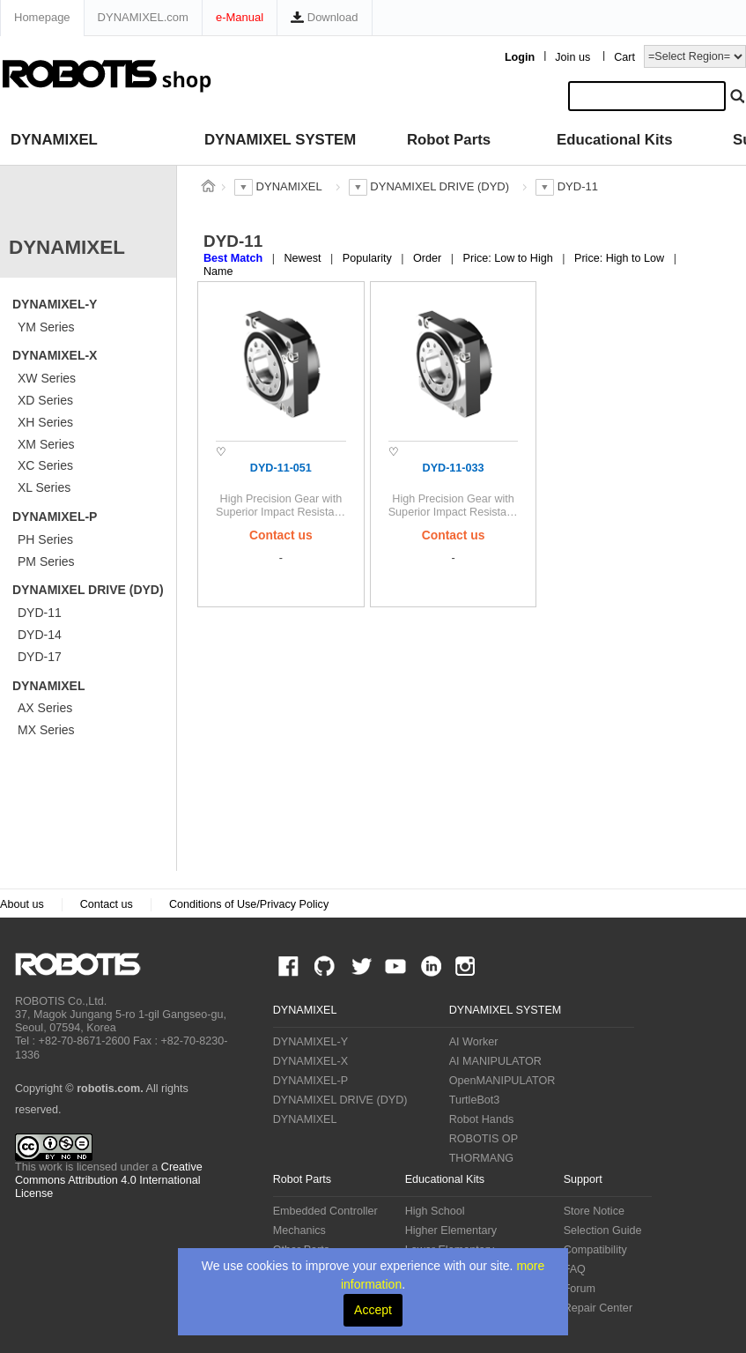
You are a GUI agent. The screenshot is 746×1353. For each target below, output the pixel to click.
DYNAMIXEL (54, 139)
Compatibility (595, 1250)
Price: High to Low (621, 258)
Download (324, 17)
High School (435, 1211)
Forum (579, 1288)
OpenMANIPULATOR (502, 1080)
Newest (304, 258)
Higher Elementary (451, 1230)
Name (218, 271)
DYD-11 (40, 613)
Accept (373, 1310)
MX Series (46, 730)
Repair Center (598, 1308)
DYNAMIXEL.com (143, 17)
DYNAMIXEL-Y (54, 304)
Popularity (369, 258)
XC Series (45, 465)
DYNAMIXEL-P (54, 516)
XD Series (45, 400)
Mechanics (299, 1230)
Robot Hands (481, 1119)
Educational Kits (614, 139)
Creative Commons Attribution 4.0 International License (109, 1180)
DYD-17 (40, 657)
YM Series (46, 327)
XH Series (45, 422)
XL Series (44, 487)
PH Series (45, 539)
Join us (572, 57)
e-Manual (239, 17)
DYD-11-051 (281, 468)
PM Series (46, 561)
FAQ (575, 1269)
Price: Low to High (510, 258)
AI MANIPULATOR (495, 1061)
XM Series (46, 444)
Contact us (106, 904)
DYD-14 (40, 635)
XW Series (47, 378)
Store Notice (594, 1211)
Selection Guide (603, 1230)
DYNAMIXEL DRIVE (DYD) (88, 590)
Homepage (42, 17)
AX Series (45, 708)
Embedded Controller (325, 1211)
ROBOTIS (85, 964)
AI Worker (474, 1042)
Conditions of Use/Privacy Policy (249, 904)
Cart (624, 57)
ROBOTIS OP (483, 1139)
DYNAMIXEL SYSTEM (280, 139)
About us (22, 904)
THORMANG (481, 1158)
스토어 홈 (208, 186)
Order (429, 258)
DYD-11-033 (453, 468)
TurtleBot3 (474, 1100)
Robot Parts (449, 139)
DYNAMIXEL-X (54, 355)
